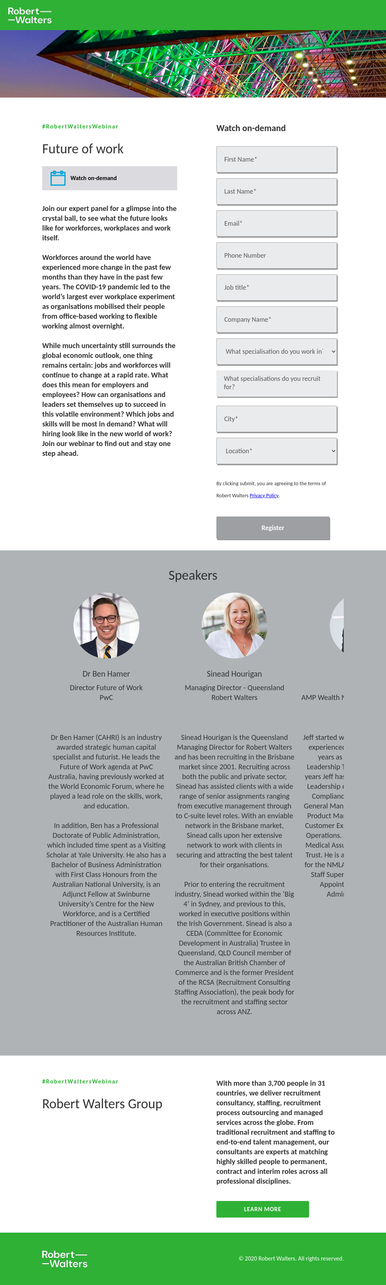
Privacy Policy (264, 495)
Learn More (263, 1209)
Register (273, 528)
